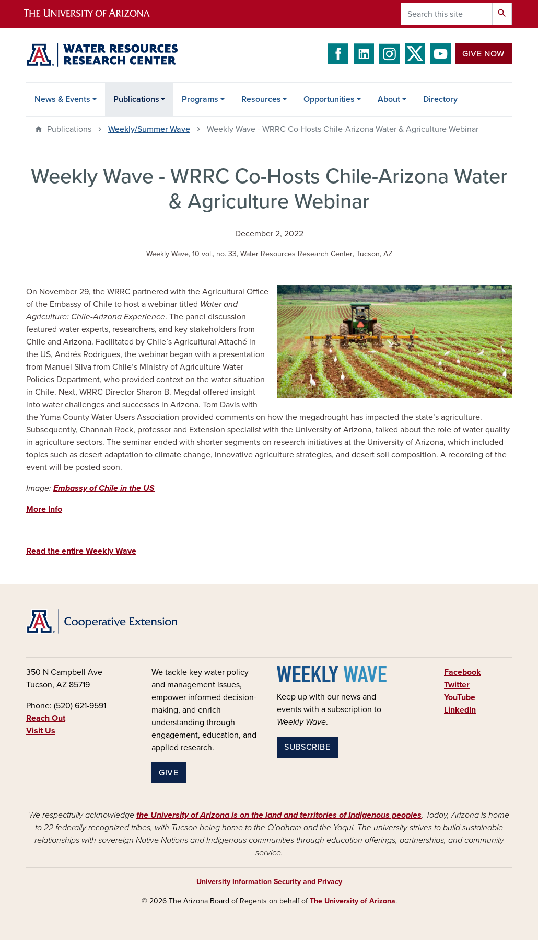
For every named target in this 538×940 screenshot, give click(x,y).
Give (169, 772)
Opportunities (329, 99)
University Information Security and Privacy (269, 881)
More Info (44, 509)
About (389, 99)
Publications (136, 99)
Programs (200, 99)
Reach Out (45, 718)
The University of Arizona (352, 901)
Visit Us (40, 731)
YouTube (459, 697)
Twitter (457, 685)
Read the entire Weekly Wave (81, 551)
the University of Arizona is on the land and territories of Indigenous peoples (279, 815)
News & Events (62, 99)
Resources (261, 99)
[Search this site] (447, 14)
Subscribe (307, 747)
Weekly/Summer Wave (149, 129)
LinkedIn (460, 710)
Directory (440, 99)
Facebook (462, 672)
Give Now (483, 54)
